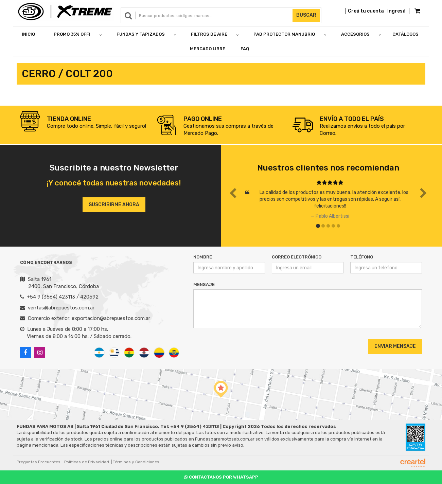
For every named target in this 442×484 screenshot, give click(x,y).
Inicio (28, 34)
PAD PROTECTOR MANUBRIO (284, 34)
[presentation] (234, 346)
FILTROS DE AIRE (209, 34)
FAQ (245, 48)
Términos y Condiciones (136, 462)
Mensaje (204, 284)
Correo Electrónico (296, 256)
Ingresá (396, 11)
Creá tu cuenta (366, 11)
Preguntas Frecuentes (38, 462)
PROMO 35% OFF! (72, 34)
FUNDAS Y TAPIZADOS (141, 34)
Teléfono (361, 256)
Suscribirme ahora (114, 205)
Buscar (306, 15)
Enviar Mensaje (395, 346)
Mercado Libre (207, 48)
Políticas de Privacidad (86, 462)
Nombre (202, 256)
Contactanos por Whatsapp (221, 477)
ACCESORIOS (355, 34)
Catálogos (405, 34)
